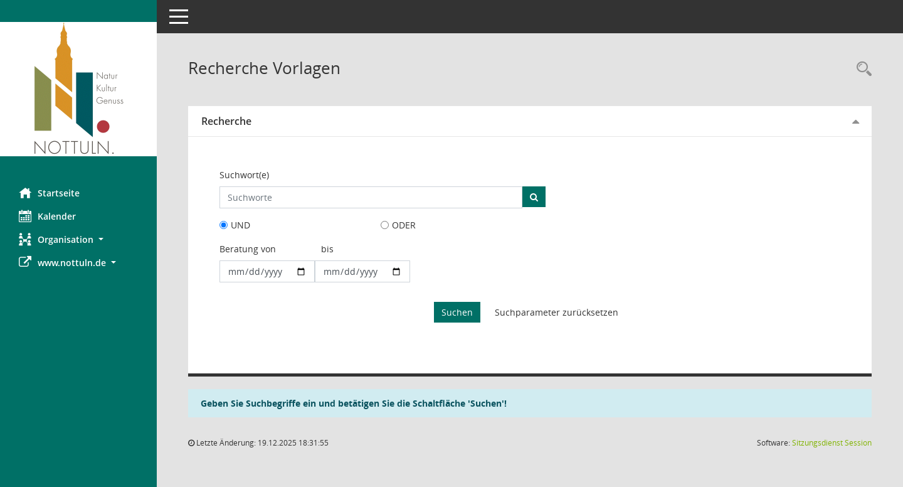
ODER (404, 225)
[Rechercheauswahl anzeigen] (861, 69)
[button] (78, 239)
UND (240, 225)
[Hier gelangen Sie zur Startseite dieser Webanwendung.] (78, 89)
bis (327, 249)
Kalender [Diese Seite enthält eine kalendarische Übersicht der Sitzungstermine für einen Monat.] (47, 216)
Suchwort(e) (244, 175)
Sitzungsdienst (832, 442)
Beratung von (247, 249)
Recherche (226, 121)
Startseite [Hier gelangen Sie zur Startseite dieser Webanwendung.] (49, 192)
